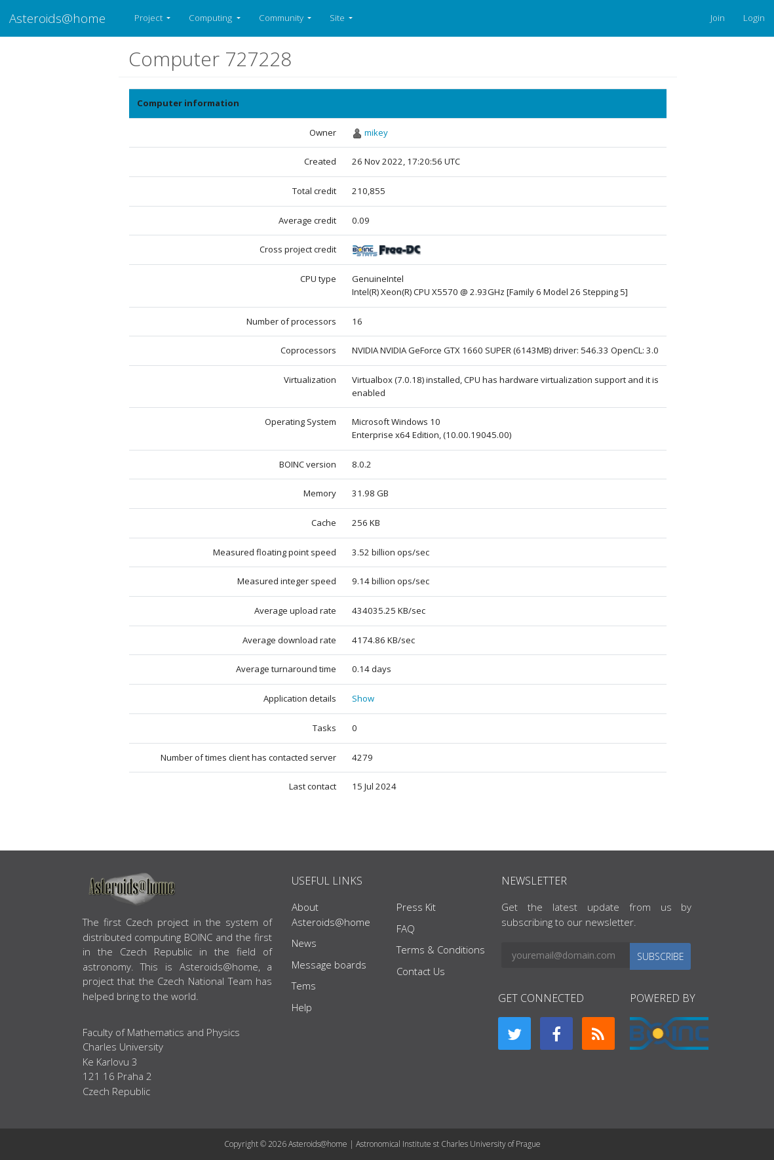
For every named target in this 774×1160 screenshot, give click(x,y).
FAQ (406, 928)
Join (717, 18)
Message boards (329, 964)
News (304, 943)
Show (363, 698)
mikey (376, 132)
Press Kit (416, 906)
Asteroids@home (57, 18)
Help (302, 1007)
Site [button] (338, 18)
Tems (304, 985)
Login (754, 18)
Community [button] (282, 18)
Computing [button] (211, 18)
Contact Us (421, 971)
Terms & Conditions (441, 949)
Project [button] (149, 18)
